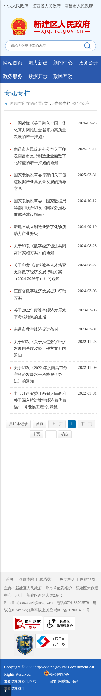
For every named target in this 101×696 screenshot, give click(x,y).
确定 (65, 434)
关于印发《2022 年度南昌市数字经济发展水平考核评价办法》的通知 (40, 374)
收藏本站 (27, 579)
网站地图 (87, 579)
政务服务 (12, 76)
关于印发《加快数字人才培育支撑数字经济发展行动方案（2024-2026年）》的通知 (40, 272)
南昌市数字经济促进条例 (36, 329)
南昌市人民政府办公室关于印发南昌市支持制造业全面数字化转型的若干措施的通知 (40, 156)
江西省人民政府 (46, 6)
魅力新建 (38, 63)
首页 (48, 103)
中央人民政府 (16, 6)
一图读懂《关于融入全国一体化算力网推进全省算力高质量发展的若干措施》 (40, 130)
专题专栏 (62, 103)
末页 (36, 434)
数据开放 (38, 76)
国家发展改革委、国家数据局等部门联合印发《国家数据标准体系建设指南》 (40, 208)
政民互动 (63, 76)
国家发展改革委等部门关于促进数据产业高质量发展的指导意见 (40, 182)
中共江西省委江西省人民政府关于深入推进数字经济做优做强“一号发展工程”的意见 (40, 400)
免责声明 (68, 579)
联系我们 (46, 579)
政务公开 (88, 63)
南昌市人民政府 (79, 6)
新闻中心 (63, 63)
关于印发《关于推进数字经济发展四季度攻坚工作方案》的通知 (40, 348)
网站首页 (12, 63)
